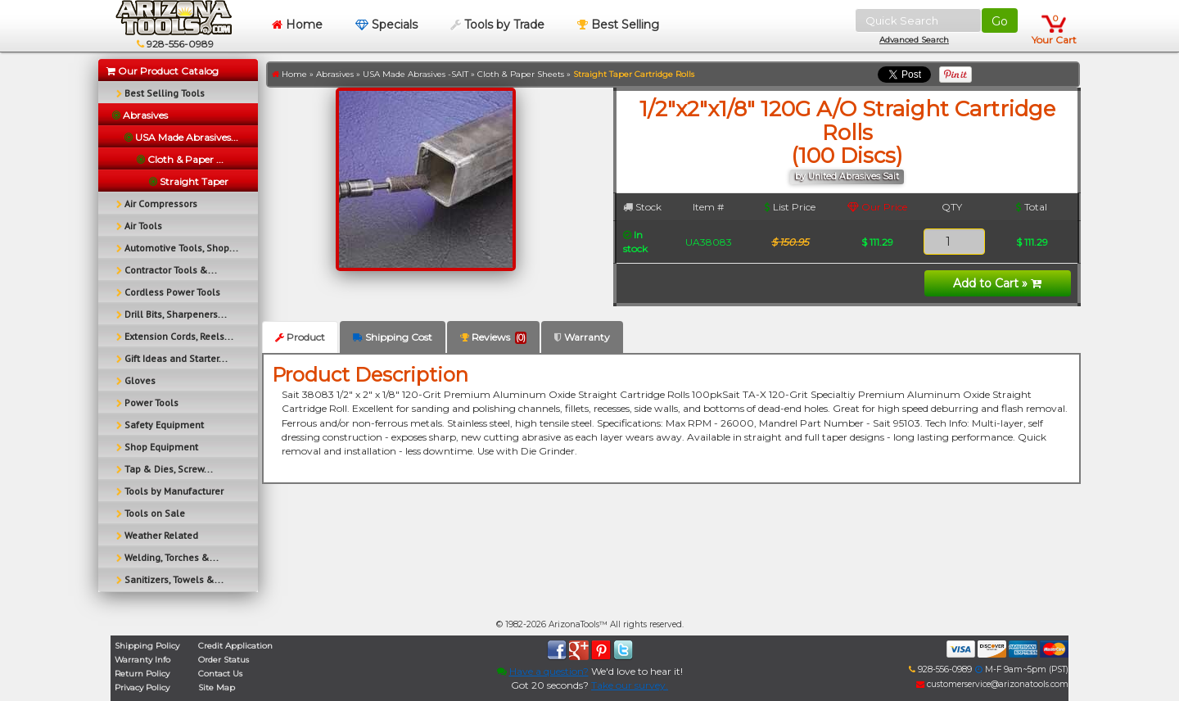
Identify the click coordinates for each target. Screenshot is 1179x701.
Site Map (216, 687)
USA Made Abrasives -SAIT (415, 74)
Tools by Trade (497, 24)
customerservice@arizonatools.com (992, 684)
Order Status (223, 659)
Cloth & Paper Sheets (520, 74)
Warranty (582, 337)
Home (297, 24)
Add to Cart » (997, 283)
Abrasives (335, 74)
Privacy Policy (142, 687)
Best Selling (618, 24)
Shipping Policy (147, 645)
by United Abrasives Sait (847, 176)
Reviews (493, 337)
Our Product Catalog (162, 71)
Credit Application (235, 645)
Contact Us (220, 673)
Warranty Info (142, 659)
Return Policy (142, 673)
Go (1000, 21)
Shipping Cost (392, 337)
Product (300, 337)
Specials (386, 24)
